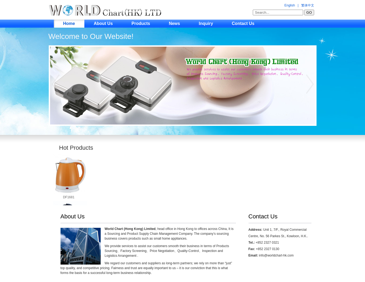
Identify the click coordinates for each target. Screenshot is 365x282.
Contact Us (243, 23)
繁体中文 (307, 5)
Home (69, 23)
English (289, 5)
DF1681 (68, 197)
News (174, 23)
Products (140, 23)
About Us (103, 23)
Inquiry (206, 23)
